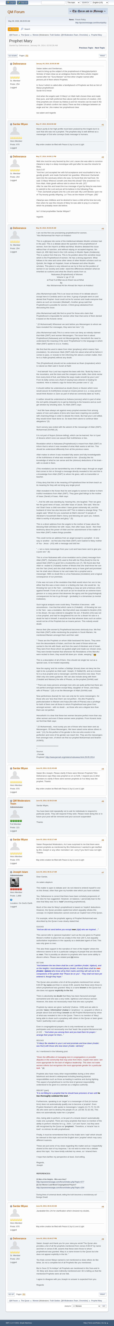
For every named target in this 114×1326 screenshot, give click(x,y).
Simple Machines (26, 1323)
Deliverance (19, 63)
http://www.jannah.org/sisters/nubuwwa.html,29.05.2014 (70, 757)
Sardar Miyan (20, 124)
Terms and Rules (94, 1323)
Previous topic (86, 48)
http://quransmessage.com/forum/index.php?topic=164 (60, 1187)
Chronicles (83, 35)
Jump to (68, 1306)
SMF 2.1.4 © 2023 (12, 1323)
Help (85, 1323)
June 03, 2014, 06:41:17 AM (46, 872)
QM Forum (15, 12)
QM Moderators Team (69, 35)
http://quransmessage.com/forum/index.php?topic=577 (60, 1182)
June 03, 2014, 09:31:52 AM (46, 1206)
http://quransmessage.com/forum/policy (90, 23)
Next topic (100, 48)
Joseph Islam (20, 872)
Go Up (11, 1294)
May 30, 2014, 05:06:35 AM (46, 228)
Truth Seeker (55, 35)
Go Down (12, 56)
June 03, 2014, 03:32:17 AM (46, 839)
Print (102, 56)
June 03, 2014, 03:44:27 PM (46, 1238)
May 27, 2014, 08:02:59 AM (46, 124)
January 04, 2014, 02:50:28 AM (47, 64)
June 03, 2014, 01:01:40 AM (46, 768)
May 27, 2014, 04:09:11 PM (46, 156)
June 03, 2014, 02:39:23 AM (46, 801)
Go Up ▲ (105, 1323)
